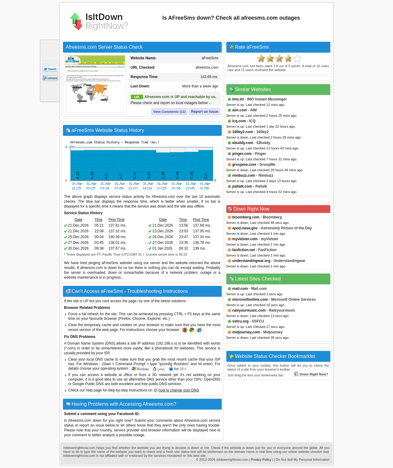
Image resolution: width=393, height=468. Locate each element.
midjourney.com (246, 332)
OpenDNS (212, 379)
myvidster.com (245, 239)
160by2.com (242, 132)
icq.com (239, 121)
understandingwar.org (251, 261)
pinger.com (242, 154)
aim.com (239, 110)
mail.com (240, 288)
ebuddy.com (243, 143)
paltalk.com (242, 186)
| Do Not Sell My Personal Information (302, 459)
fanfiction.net (243, 250)
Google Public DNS (88, 384)
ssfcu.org (240, 321)
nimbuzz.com (243, 175)
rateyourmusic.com (249, 310)
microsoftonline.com (250, 299)
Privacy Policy (261, 459)
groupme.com (244, 164)
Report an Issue (204, 112)
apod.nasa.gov (245, 228)
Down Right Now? (311, 374)
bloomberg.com (246, 217)
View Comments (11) (169, 111)
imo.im (238, 99)
